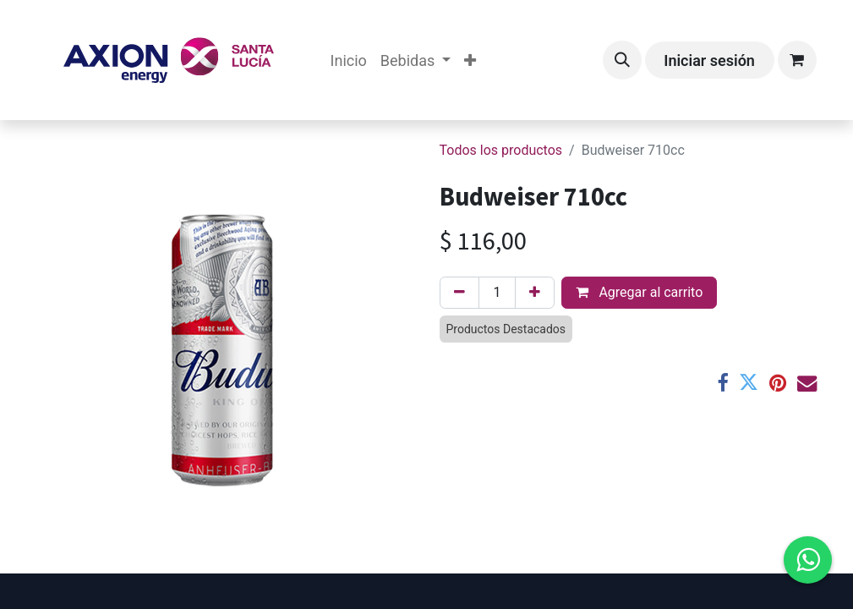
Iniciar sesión (709, 60)
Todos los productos (501, 150)
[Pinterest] (777, 382)
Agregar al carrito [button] (639, 292)
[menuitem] (349, 60)
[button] (622, 60)
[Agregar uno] (535, 293)
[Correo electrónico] (807, 382)
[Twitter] (748, 382)
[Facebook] (722, 382)
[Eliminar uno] (459, 293)
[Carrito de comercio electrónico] (797, 60)
